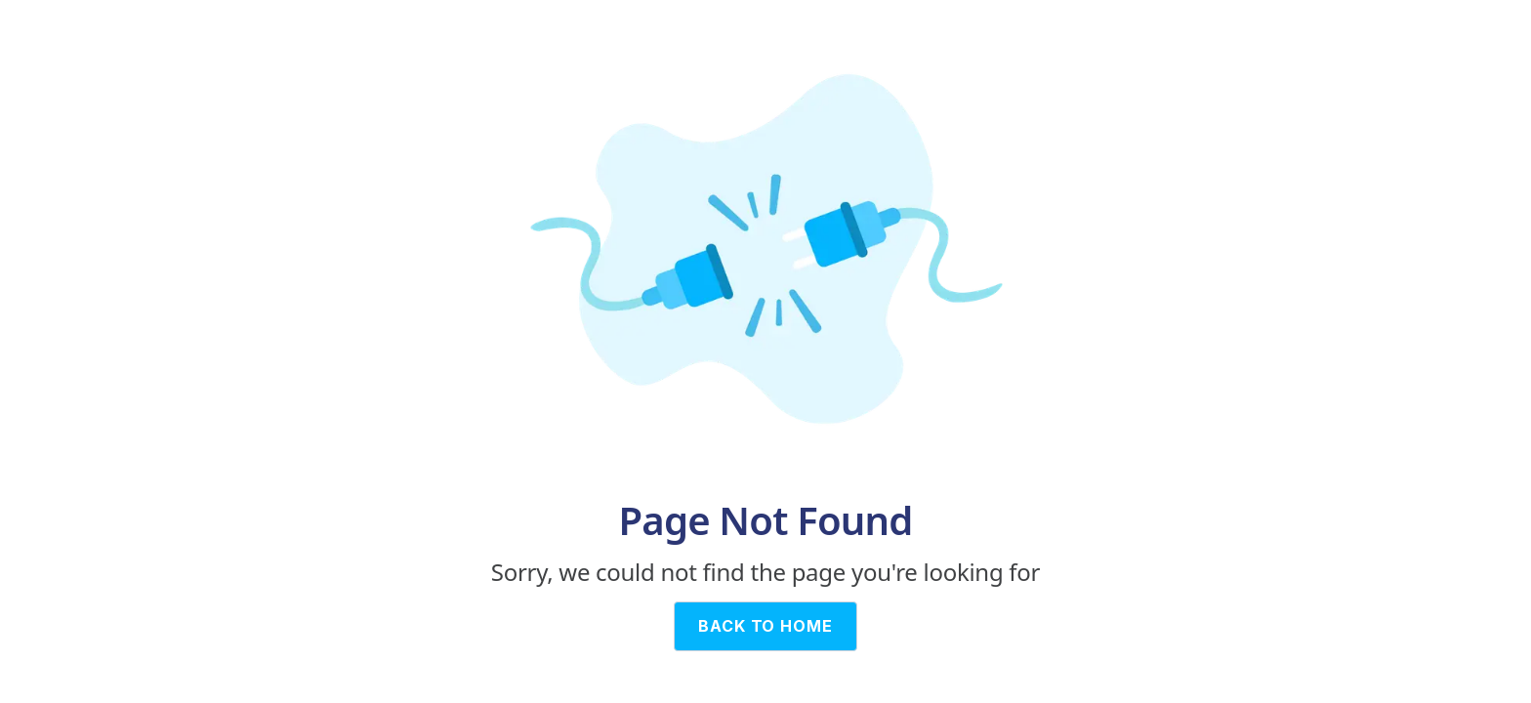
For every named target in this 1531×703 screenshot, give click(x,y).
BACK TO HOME (766, 626)
